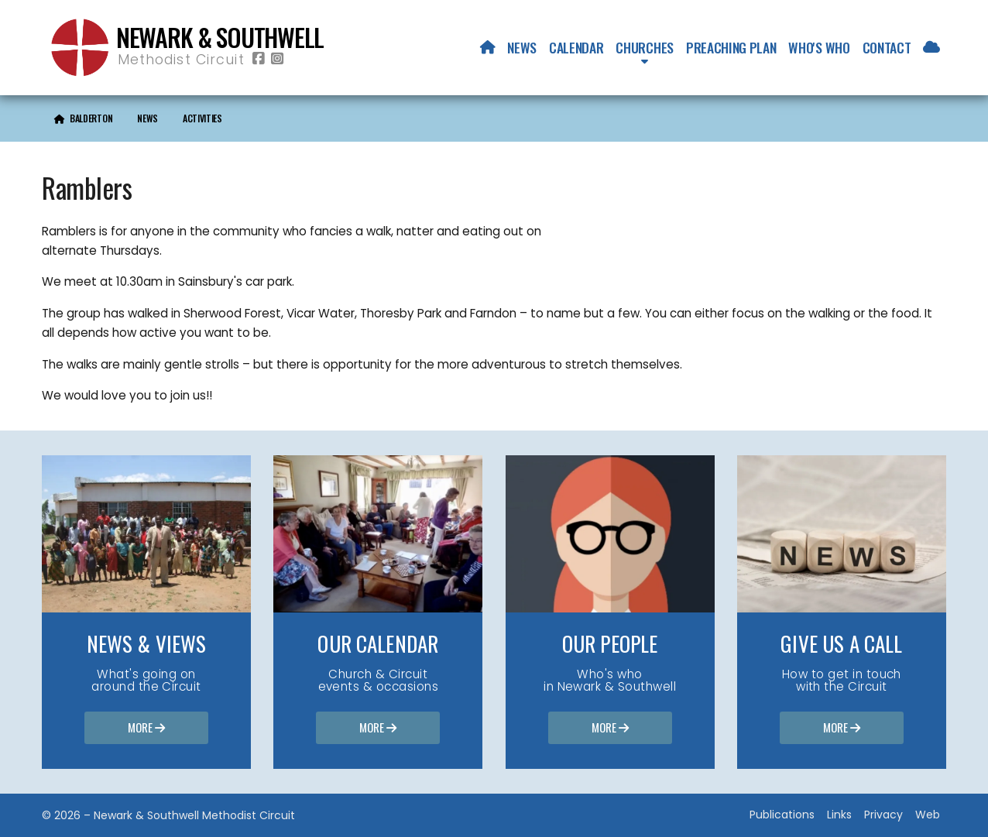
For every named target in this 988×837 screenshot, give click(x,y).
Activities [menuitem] (202, 118)
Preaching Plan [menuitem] (731, 47)
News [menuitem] (522, 47)
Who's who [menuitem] (818, 47)
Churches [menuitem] (644, 47)
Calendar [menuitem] (576, 47)
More (146, 728)
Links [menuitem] (839, 814)
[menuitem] (488, 47)
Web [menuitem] (927, 814)
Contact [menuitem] (887, 47)
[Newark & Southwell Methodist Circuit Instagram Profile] (277, 59)
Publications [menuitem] (782, 814)
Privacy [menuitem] (883, 814)
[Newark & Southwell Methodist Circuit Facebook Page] (258, 59)
